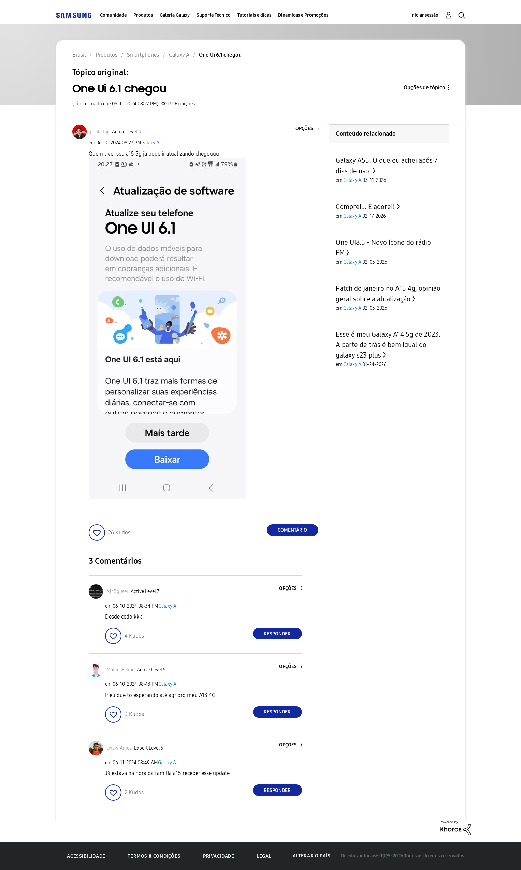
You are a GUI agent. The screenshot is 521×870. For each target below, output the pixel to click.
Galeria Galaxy (175, 15)
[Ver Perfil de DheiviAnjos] (119, 748)
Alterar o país (311, 856)
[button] (306, 129)
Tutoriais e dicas (254, 15)
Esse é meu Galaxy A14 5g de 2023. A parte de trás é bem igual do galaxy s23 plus (388, 344)
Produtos (143, 15)
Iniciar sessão (424, 15)
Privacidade (218, 856)
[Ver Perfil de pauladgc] (100, 132)
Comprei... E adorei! (365, 207)
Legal (264, 856)
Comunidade (113, 15)
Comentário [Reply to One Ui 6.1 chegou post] (292, 530)
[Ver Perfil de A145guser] (117, 591)
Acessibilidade (86, 856)
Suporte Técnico (214, 15)
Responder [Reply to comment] (277, 634)
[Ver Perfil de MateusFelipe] (120, 670)
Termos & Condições (154, 856)
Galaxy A (150, 143)
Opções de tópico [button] (424, 87)
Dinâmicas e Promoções (303, 15)
